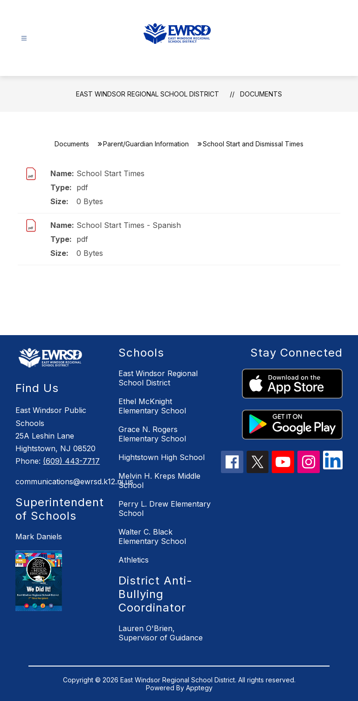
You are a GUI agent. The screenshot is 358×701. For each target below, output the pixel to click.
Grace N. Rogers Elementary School (152, 434)
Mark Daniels (38, 536)
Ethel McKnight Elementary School (152, 406)
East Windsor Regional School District (147, 94)
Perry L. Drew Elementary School (164, 508)
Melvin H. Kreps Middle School (159, 480)
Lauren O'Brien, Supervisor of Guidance (160, 633)
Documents (261, 94)
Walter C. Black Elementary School (152, 536)
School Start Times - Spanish (128, 225)
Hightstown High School (161, 457)
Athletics (133, 559)
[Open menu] (24, 38)
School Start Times (110, 173)
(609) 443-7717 (71, 461)
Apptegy (199, 688)
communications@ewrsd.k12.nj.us (62, 481)
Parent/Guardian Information (146, 144)
